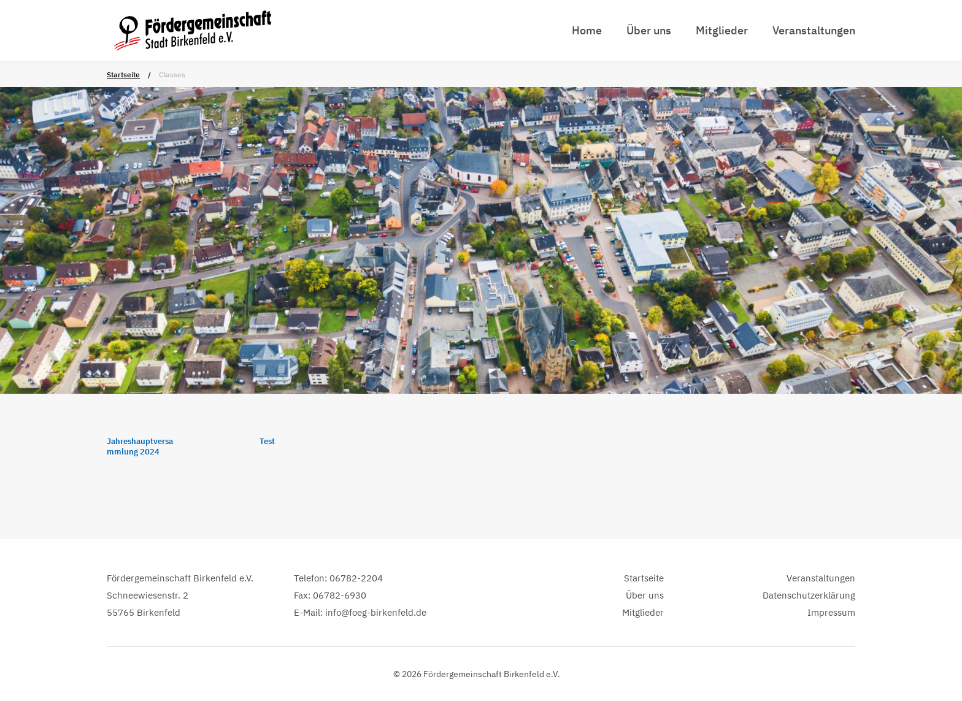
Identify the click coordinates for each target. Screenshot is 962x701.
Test (267, 441)
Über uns (648, 30)
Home (587, 30)
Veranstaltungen (813, 30)
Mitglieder (722, 30)
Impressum (831, 612)
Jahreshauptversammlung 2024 (140, 447)
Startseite (123, 74)
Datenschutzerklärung (809, 595)
